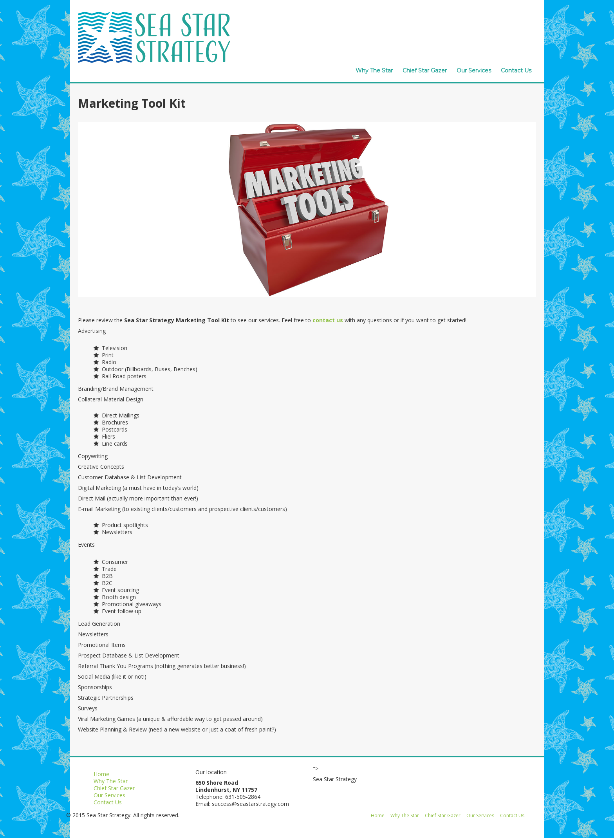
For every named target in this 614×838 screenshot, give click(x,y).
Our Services (474, 70)
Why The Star (374, 70)
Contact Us (516, 70)
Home (101, 774)
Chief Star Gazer (425, 70)
